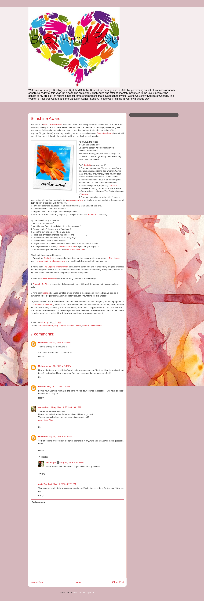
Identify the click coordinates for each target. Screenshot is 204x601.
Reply (41, 356)
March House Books (52, 124)
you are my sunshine (92, 325)
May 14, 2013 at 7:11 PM (64, 484)
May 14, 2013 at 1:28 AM (58, 386)
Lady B (87, 165)
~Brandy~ (51, 462)
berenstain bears (45, 325)
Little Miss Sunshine (66, 246)
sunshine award (74, 325)
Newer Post (37, 582)
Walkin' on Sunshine (74, 249)
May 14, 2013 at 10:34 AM (61, 436)
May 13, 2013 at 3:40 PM (60, 366)
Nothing (46, 293)
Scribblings (49, 258)
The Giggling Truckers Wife (56, 267)
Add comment (39, 502)
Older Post (118, 582)
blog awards (60, 325)
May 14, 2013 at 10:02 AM (69, 407)
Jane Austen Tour (75, 200)
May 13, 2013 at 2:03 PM (60, 342)
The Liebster (114, 258)
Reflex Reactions (49, 278)
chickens (113, 185)
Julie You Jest (45, 484)
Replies (44, 457)
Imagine (84, 194)
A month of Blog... (46, 420)
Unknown (43, 342)
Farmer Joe (92, 214)
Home (78, 582)
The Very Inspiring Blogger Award (50, 261)
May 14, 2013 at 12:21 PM (72, 462)
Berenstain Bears (105, 133)
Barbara (42, 386)
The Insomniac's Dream (41, 304)
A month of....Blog (41, 284)
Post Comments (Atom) (83, 592)
